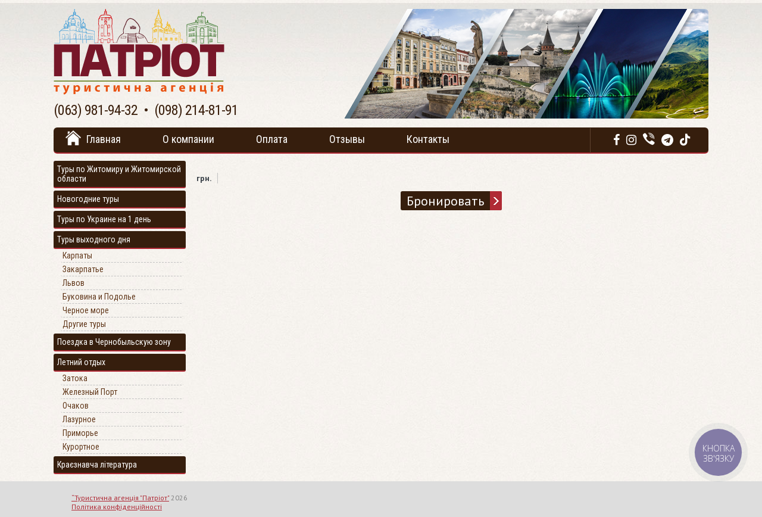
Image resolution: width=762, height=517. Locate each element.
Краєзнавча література (97, 464)
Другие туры (84, 324)
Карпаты (77, 255)
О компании (188, 139)
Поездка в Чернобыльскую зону (114, 342)
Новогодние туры (88, 199)
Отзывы (347, 139)
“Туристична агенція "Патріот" (120, 497)
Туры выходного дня (93, 239)
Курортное (81, 446)
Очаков (76, 405)
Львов (74, 283)
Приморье (80, 433)
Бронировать (445, 200)
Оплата (272, 139)
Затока (75, 378)
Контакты (428, 139)
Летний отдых (81, 362)
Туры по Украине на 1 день (104, 219)
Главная (103, 139)
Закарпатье (83, 269)
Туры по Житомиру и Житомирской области (119, 173)
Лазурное (79, 419)
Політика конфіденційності (116, 506)
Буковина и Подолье (99, 296)
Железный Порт (90, 392)
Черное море (86, 310)
